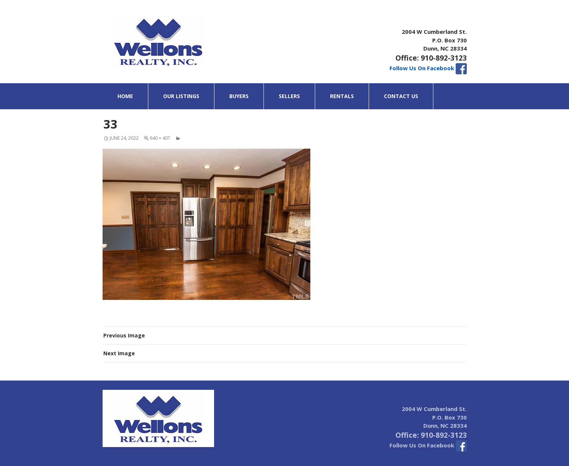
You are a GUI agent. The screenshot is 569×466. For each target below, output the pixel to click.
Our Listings (181, 96)
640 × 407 (160, 138)
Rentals (342, 96)
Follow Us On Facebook (428, 68)
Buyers (239, 96)
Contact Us (401, 96)
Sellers (289, 96)
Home (125, 96)
